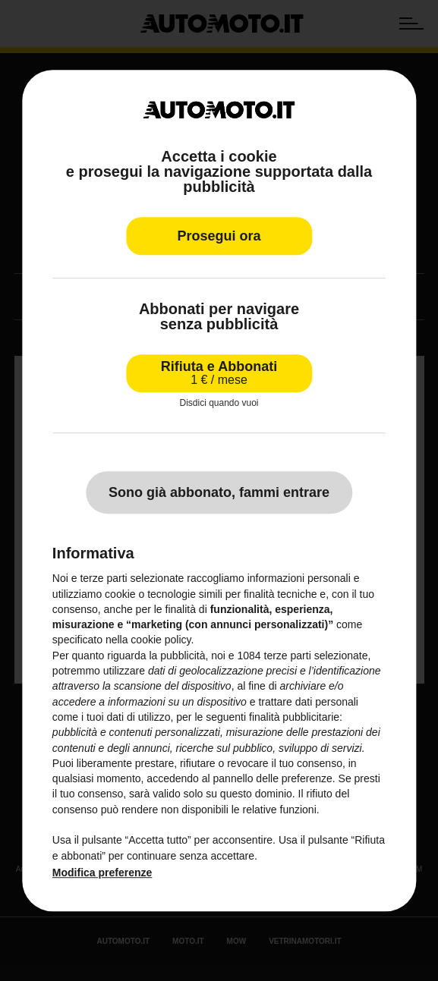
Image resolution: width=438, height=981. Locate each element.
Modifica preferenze (102, 872)
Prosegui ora (218, 236)
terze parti (286, 655)
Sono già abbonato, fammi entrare (219, 492)
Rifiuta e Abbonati (219, 373)
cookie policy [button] (161, 640)
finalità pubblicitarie (294, 717)
